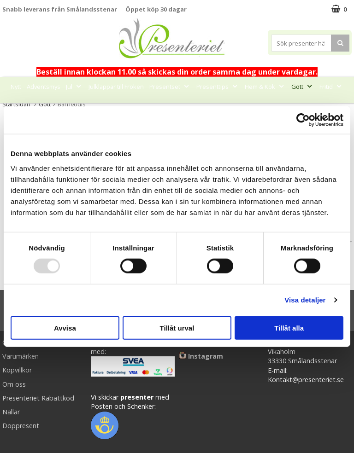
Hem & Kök (265, 87)
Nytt (16, 86)
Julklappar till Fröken (116, 86)
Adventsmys (43, 86)
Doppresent (20, 425)
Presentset (170, 87)
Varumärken (20, 356)
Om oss (14, 384)
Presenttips (217, 87)
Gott (302, 87)
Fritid (331, 87)
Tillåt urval (177, 327)
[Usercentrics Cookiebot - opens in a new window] (303, 120)
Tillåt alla (289, 327)
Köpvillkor (17, 370)
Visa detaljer (304, 300)
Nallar (11, 411)
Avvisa (65, 327)
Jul (74, 87)
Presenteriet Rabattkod (38, 398)
